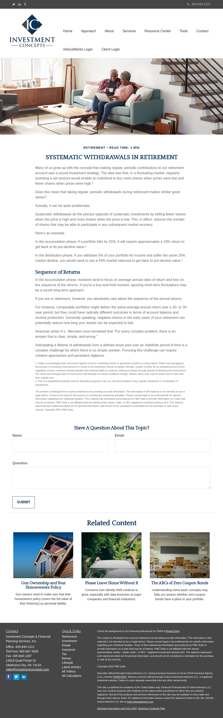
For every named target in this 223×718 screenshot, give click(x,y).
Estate (66, 645)
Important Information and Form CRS (117, 708)
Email (119, 435)
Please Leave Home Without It (111, 583)
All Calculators (71, 675)
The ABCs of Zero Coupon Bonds (179, 583)
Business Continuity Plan (152, 708)
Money (66, 658)
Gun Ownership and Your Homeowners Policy (43, 585)
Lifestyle (67, 662)
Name (17, 435)
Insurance (68, 649)
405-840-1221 (199, 4)
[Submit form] (23, 502)
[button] (88, 24)
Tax (64, 654)
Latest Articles (71, 667)
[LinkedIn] (19, 4)
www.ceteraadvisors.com (140, 701)
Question (19, 463)
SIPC (124, 677)
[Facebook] (25, 4)
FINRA (116, 677)
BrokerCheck (173, 631)
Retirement (69, 636)
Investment (69, 641)
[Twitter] (13, 4)
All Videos (69, 671)
